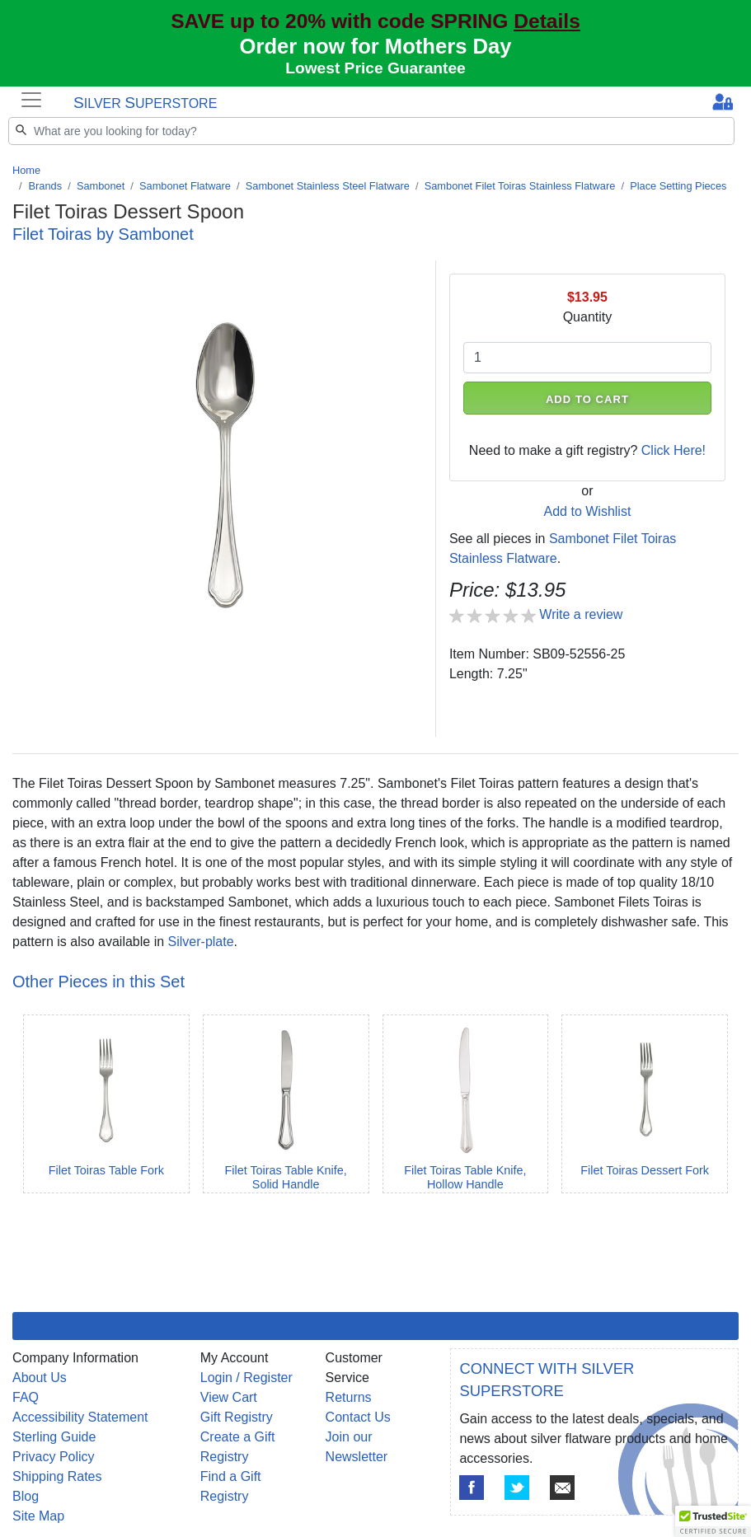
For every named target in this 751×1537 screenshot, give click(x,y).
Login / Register (246, 1378)
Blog (25, 1496)
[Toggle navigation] (31, 100)
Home (26, 170)
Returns (349, 1397)
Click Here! (673, 450)
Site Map (38, 1516)
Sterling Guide (54, 1437)
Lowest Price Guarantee (375, 68)
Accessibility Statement (80, 1417)
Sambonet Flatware (185, 186)
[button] (713, 1521)
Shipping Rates (57, 1476)
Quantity (588, 317)
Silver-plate (201, 942)
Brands (46, 186)
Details (547, 21)
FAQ (25, 1397)
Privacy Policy (53, 1457)
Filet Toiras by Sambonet (103, 234)
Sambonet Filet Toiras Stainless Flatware (520, 186)
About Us (39, 1378)
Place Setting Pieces (678, 186)
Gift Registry (236, 1417)
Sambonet (100, 186)
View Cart (228, 1397)
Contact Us (358, 1417)
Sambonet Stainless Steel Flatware (328, 186)
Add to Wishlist (587, 511)
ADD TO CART (587, 399)
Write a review (580, 614)
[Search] (371, 131)
